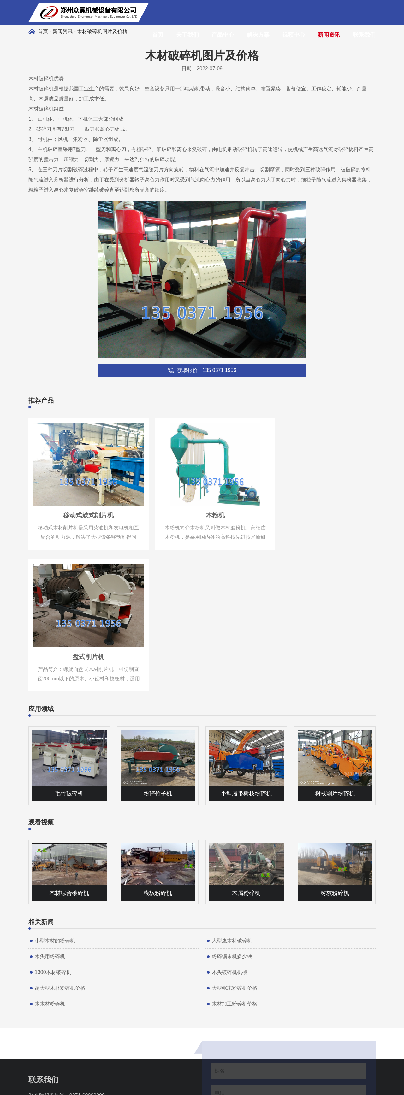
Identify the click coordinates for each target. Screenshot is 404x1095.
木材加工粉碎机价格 (234, 855)
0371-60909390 (87, 947)
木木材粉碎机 (50, 855)
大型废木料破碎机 (232, 792)
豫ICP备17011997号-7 (232, 1087)
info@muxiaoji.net (64, 966)
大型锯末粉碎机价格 (234, 840)
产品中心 (222, 35)
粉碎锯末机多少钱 (232, 808)
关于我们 (187, 35)
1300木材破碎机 (53, 824)
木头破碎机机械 (229, 824)
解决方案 (258, 35)
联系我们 (364, 35)
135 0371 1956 (60, 956)
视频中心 (293, 35)
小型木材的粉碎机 (55, 792)
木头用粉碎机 (50, 808)
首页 (157, 35)
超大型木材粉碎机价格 (60, 840)
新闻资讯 (329, 35)
